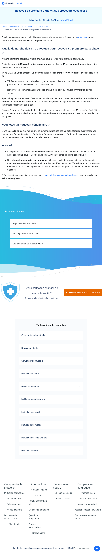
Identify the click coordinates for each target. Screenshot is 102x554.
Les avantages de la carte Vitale (27, 244)
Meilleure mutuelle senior (51, 399)
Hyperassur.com (87, 493)
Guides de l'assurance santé (33, 27)
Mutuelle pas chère (51, 374)
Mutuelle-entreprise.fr (88, 504)
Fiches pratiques (14, 504)
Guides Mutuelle (14, 498)
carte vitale (82, 37)
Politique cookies (81, 548)
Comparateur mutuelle (10, 27)
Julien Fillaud (66, 20)
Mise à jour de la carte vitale (25, 233)
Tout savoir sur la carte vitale (49, 27)
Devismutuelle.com (88, 498)
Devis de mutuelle (51, 348)
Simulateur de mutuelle (51, 361)
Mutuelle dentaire (51, 450)
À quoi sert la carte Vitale (24, 223)
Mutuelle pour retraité (51, 425)
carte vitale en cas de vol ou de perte (61, 175)
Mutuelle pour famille (51, 412)
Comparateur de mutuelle (51, 335)
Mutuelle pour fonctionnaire (51, 438)
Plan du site (14, 524)
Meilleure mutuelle (51, 386)
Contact (38, 495)
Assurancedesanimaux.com (88, 510)
